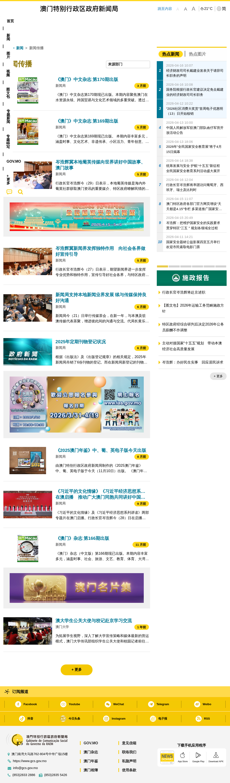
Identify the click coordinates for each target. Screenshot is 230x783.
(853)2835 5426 (55, 761)
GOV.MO (91, 729)
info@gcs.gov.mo (25, 754)
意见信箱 (129, 729)
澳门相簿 (91, 756)
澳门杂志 (91, 738)
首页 (7, 34)
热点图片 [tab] (197, 40)
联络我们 (129, 738)
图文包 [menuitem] (77, 21)
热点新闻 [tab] (170, 40)
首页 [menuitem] (10, 21)
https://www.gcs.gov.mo (29, 747)
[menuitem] (26, 21)
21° (208, 9)
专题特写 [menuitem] (122, 21)
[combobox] (128, 50)
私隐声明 (129, 747)
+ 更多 (218, 362)
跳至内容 (164, 9)
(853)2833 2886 (23, 761)
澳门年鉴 (91, 747)
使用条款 (129, 756)
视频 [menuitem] (59, 21)
